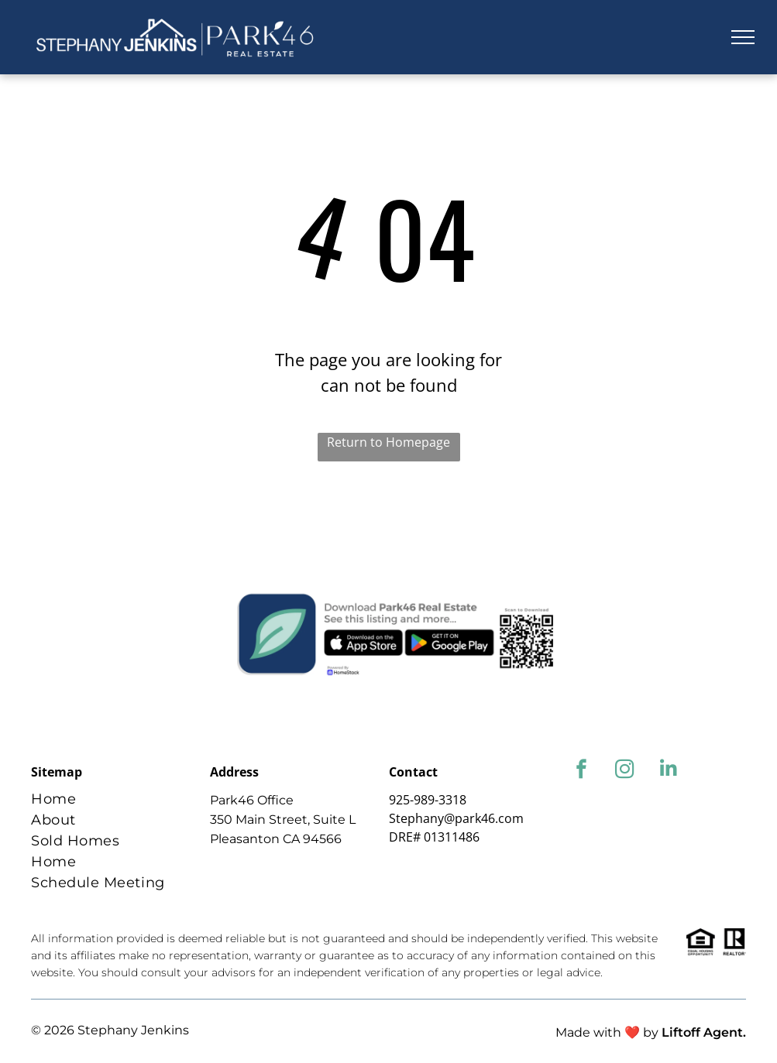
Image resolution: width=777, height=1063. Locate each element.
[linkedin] (668, 771)
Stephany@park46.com (456, 818)
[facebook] (581, 771)
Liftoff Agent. (704, 1032)
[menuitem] (114, 799)
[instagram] (624, 771)
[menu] (743, 37)
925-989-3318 (427, 799)
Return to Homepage (388, 442)
